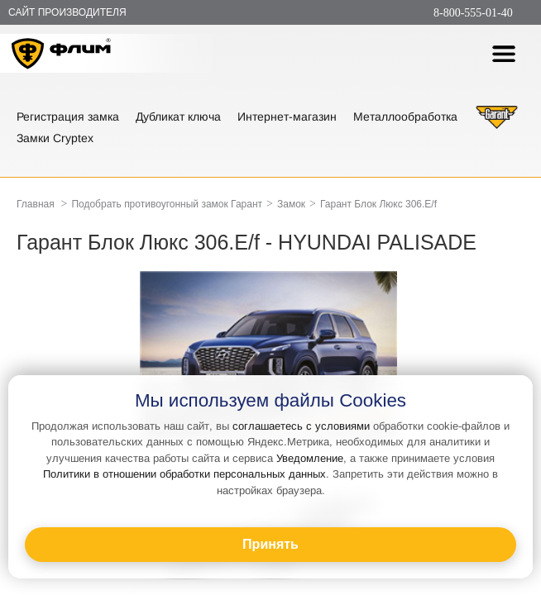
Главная (36, 204)
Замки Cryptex (55, 138)
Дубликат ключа (178, 116)
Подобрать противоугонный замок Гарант (166, 204)
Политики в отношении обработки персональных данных (184, 474)
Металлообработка (405, 116)
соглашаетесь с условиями (301, 426)
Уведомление (309, 458)
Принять (270, 544)
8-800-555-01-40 (473, 13)
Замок (291, 204)
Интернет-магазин (287, 116)
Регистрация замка (68, 116)
